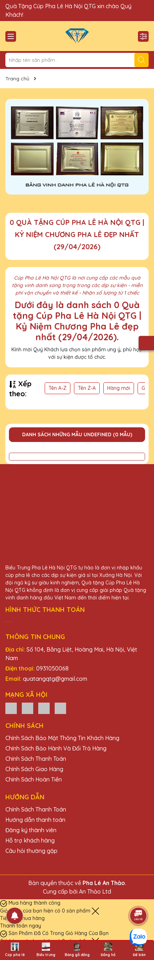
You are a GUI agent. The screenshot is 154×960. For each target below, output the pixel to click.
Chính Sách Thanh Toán (35, 758)
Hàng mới (118, 388)
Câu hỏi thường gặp (31, 850)
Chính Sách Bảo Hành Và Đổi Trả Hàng (55, 748)
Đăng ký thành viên (30, 830)
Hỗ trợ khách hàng (30, 840)
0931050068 (52, 668)
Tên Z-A (87, 388)
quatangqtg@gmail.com (55, 678)
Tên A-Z (57, 388)
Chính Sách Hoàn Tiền (33, 779)
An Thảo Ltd (95, 891)
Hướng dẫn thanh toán (35, 819)
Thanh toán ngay (20, 926)
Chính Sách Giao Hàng (34, 769)
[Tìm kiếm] (141, 60)
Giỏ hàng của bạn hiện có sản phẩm (46, 911)
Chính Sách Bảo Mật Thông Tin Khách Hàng (62, 738)
